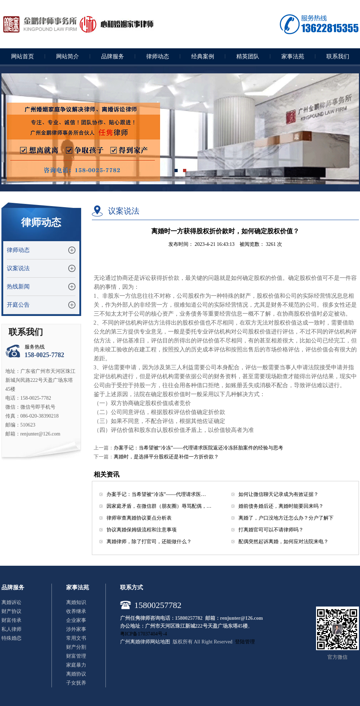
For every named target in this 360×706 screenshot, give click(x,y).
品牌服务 (112, 56)
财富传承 (11, 620)
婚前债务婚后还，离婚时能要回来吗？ (281, 506)
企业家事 (76, 620)
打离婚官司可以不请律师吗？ (271, 529)
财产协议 (11, 611)
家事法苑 (292, 56)
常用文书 (76, 638)
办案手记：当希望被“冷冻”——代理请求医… (156, 494)
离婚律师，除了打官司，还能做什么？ (149, 541)
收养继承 (76, 611)
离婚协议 (76, 674)
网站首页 (22, 56)
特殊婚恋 (11, 638)
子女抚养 (76, 683)
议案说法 (18, 268)
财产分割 (76, 647)
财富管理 (76, 656)
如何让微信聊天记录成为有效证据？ (278, 494)
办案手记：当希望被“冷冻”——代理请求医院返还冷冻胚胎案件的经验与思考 (198, 448)
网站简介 (67, 56)
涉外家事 (76, 629)
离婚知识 (76, 602)
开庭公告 (18, 305)
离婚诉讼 (11, 602)
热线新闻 (18, 286)
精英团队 (247, 56)
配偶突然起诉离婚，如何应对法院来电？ (283, 541)
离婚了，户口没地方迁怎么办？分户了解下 (286, 518)
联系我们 (337, 56)
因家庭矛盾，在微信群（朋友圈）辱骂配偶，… (159, 506)
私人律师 (11, 629)
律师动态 (157, 56)
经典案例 (202, 56)
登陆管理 (245, 641)
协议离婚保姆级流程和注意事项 (142, 529)
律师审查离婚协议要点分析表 (139, 518)
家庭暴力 (76, 665)
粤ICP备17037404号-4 (143, 634)
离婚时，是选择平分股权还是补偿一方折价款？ (166, 456)
